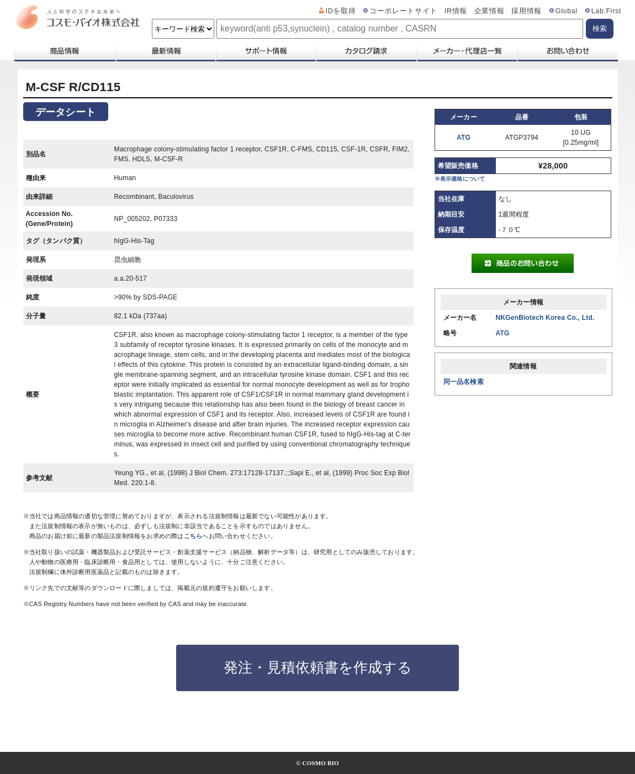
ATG (463, 137)
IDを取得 (341, 11)
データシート (65, 112)
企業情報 (489, 11)
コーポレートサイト (403, 11)
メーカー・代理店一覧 (466, 50)
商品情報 (64, 50)
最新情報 (165, 50)
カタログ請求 (366, 50)
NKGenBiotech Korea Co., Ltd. (545, 318)
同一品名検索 (463, 382)
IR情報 (455, 11)
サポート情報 (265, 50)
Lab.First (606, 11)
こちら (193, 536)
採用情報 (526, 11)
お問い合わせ (567, 50)
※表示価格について (460, 179)
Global (566, 11)
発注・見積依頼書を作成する (318, 667)
